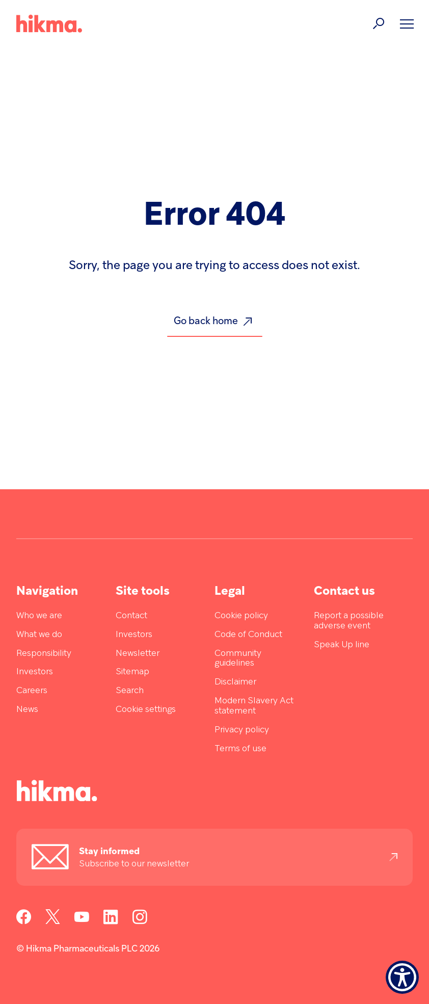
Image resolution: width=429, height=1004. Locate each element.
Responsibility (43, 653)
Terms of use (240, 749)
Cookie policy (241, 616)
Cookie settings (146, 709)
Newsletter (137, 653)
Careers (31, 690)
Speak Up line (341, 645)
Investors (34, 672)
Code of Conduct (248, 634)
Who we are (39, 616)
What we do (39, 634)
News (27, 709)
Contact (131, 616)
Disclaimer (235, 682)
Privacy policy (241, 730)
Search (130, 690)
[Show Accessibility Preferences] (402, 977)
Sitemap (132, 672)
